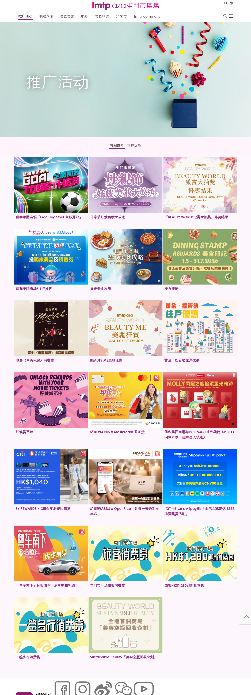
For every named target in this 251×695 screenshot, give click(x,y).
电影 (84, 17)
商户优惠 (137, 147)
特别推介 (114, 147)
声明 (125, 683)
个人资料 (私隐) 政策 (108, 683)
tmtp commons (147, 17)
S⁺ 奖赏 (121, 17)
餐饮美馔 (67, 17)
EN (226, 3)
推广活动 (25, 17)
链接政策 (89, 683)
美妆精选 (102, 17)
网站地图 (58, 683)
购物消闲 (46, 17)
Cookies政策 (74, 683)
